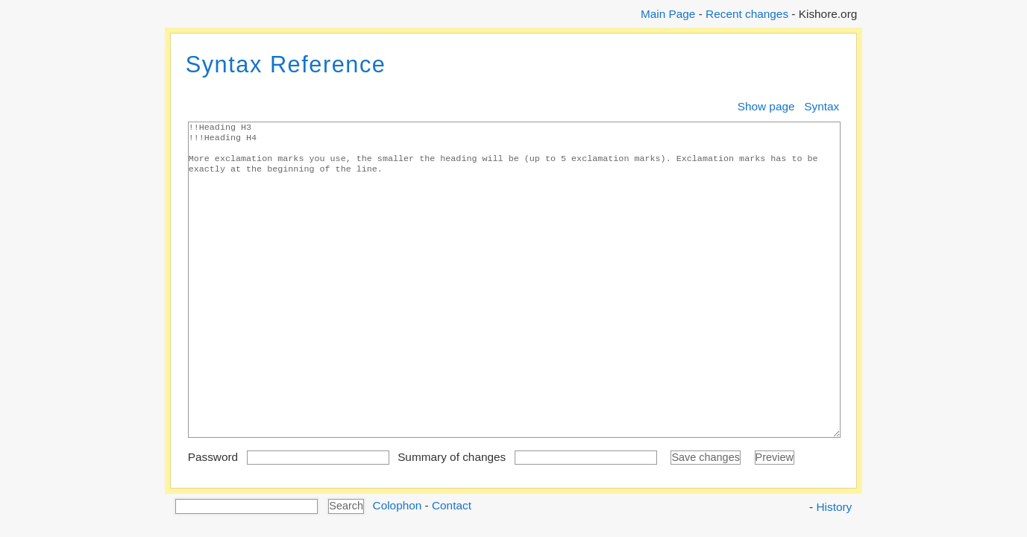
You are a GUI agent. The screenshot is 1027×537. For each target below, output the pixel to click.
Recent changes (747, 13)
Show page (766, 106)
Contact (451, 505)
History (834, 506)
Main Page (668, 13)
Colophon (397, 505)
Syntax (821, 106)
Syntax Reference (286, 64)
